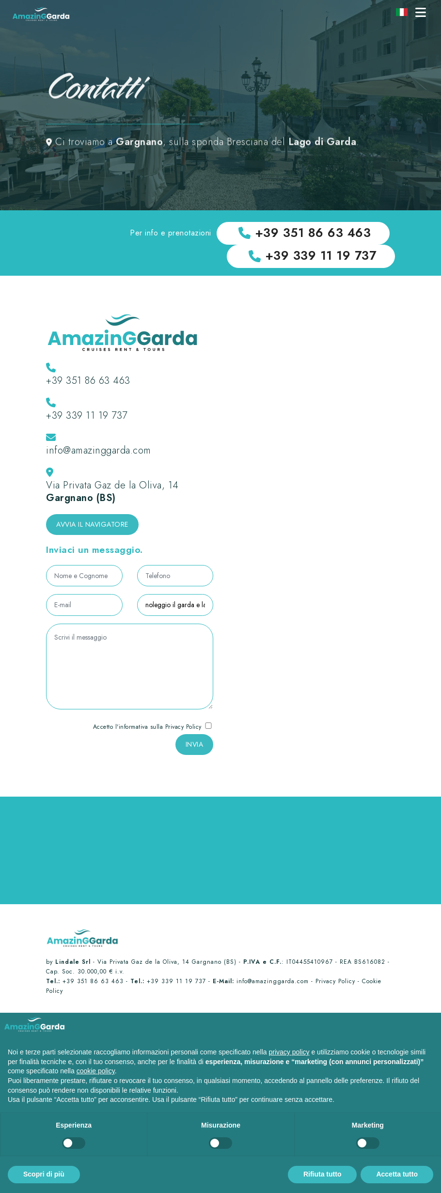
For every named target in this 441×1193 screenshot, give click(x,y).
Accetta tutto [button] (397, 1174)
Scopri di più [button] (43, 1174)
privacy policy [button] (289, 1052)
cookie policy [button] (96, 1071)
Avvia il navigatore (92, 529)
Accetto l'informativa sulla (153, 731)
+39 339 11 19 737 (86, 420)
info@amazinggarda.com (98, 455)
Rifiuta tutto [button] (322, 1174)
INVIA (195, 748)
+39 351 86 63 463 (88, 385)
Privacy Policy (183, 731)
